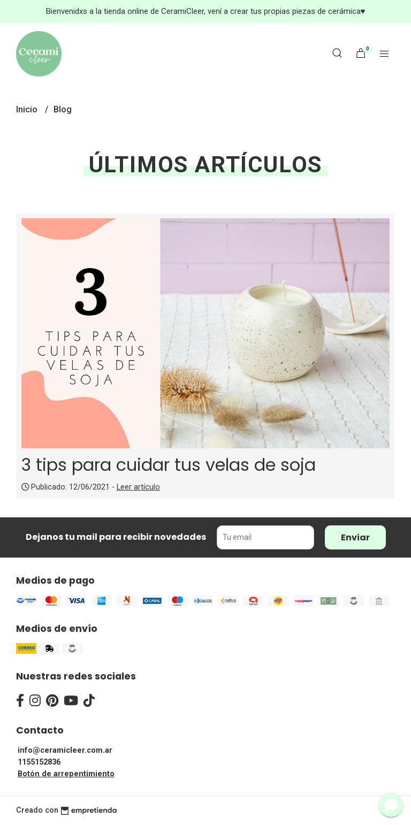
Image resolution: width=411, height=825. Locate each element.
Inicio (28, 109)
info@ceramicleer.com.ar (65, 750)
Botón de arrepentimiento (66, 773)
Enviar (355, 537)
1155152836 (39, 762)
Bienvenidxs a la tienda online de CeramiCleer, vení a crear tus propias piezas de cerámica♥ (206, 11)
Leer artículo (138, 487)
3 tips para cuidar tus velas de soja (168, 465)
